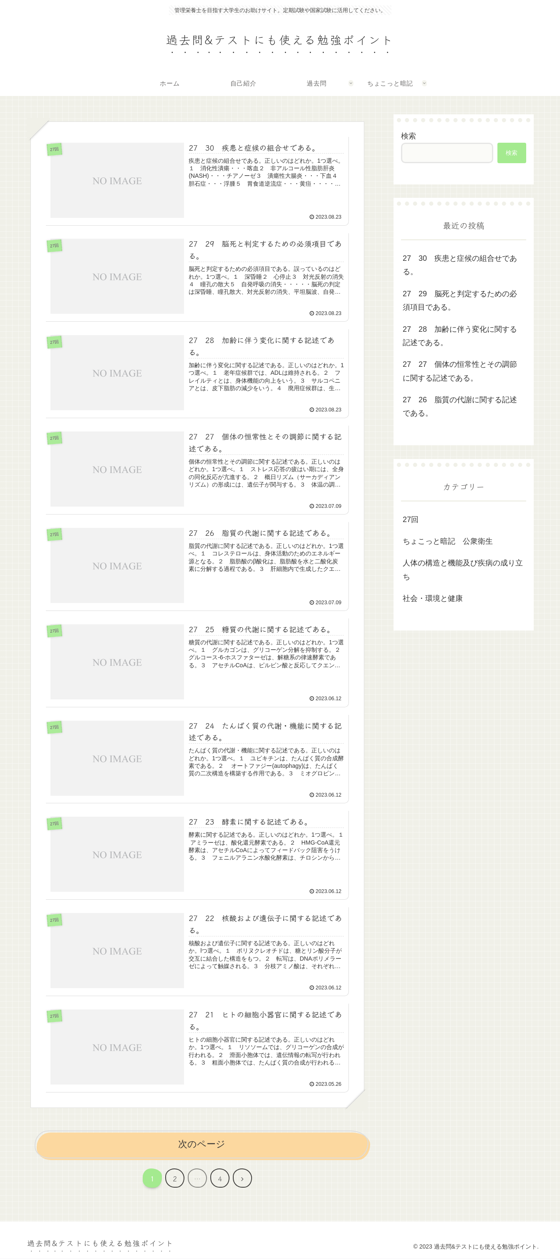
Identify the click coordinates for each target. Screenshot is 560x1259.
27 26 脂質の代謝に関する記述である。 (460, 406)
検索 (408, 136)
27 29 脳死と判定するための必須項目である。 (460, 300)
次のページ (201, 1144)
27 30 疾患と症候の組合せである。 (460, 265)
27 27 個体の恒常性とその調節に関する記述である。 (460, 371)
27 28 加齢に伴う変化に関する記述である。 (460, 336)
